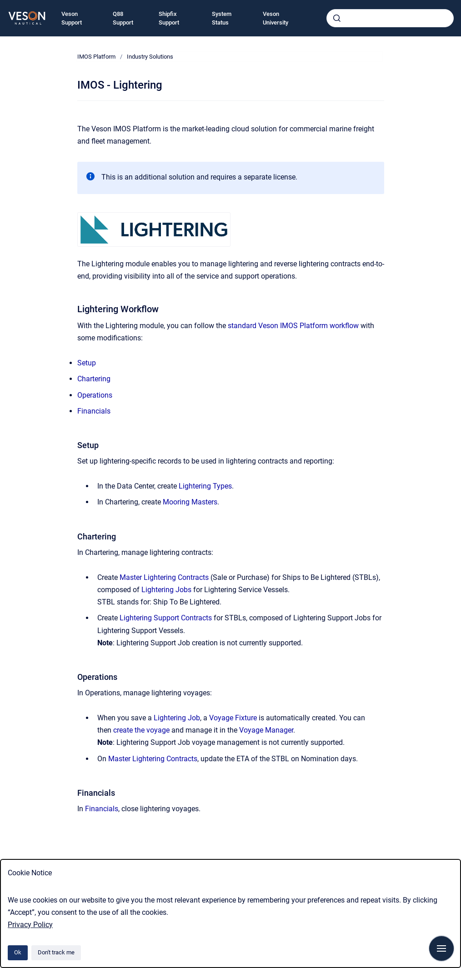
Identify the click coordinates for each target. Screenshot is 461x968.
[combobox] (390, 18)
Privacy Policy (30, 924)
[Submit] (337, 18)
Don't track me (56, 952)
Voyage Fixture (233, 718)
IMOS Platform (96, 56)
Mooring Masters (190, 502)
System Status (221, 18)
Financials (93, 411)
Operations (94, 395)
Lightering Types (205, 486)
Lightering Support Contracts (166, 618)
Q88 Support (123, 18)
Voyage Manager (266, 730)
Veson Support (71, 18)
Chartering (93, 378)
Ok (17, 952)
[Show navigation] (441, 948)
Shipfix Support (169, 18)
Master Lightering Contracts (164, 577)
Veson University (275, 18)
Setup (86, 363)
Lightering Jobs (166, 589)
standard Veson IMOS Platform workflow (293, 325)
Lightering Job (177, 718)
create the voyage (141, 730)
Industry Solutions (150, 56)
